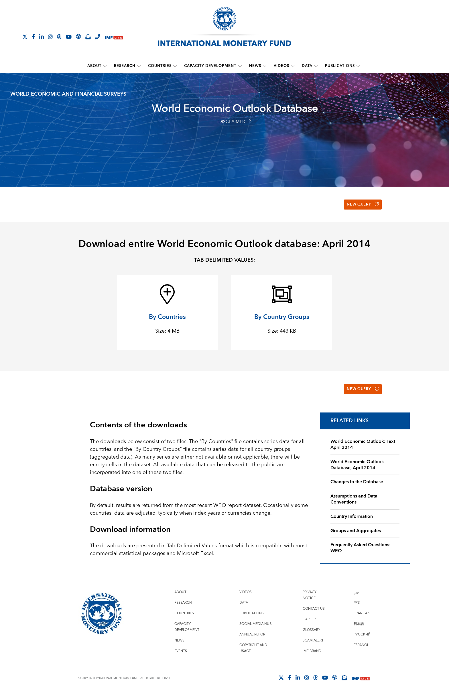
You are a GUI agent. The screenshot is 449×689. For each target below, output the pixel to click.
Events (180, 646)
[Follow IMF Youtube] (69, 36)
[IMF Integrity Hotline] (97, 36)
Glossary (311, 625)
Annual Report (253, 630)
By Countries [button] (167, 314)
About (95, 66)
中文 (357, 598)
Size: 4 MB (167, 328)
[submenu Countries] (175, 66)
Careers (310, 614)
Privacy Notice (309, 590)
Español (361, 640)
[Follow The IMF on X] (24, 36)
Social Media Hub (255, 619)
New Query (361, 203)
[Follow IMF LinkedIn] (41, 36)
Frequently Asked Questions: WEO (360, 543)
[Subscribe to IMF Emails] (87, 36)
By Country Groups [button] (281, 314)
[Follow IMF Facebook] (33, 36)
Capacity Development (210, 66)
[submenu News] (264, 66)
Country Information (351, 512)
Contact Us (314, 604)
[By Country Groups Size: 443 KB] (281, 292)
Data (307, 66)
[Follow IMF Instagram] (50, 36)
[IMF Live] (114, 37)
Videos (281, 66)
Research (125, 66)
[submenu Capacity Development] (240, 66)
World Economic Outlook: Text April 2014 (362, 440)
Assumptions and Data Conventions (353, 494)
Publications (340, 66)
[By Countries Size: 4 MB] (167, 292)
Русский (362, 630)
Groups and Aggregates (355, 526)
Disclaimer (234, 121)
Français (362, 608)
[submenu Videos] (292, 66)
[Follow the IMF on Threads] (59, 36)
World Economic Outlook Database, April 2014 (357, 460)
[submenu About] (105, 66)
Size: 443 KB (281, 328)
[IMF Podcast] (78, 36)
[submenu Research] (139, 66)
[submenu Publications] (358, 66)
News (255, 66)
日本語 (359, 619)
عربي (357, 587)
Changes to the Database (356, 477)
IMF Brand (312, 646)
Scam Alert (313, 636)
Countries (160, 66)
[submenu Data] (315, 66)
